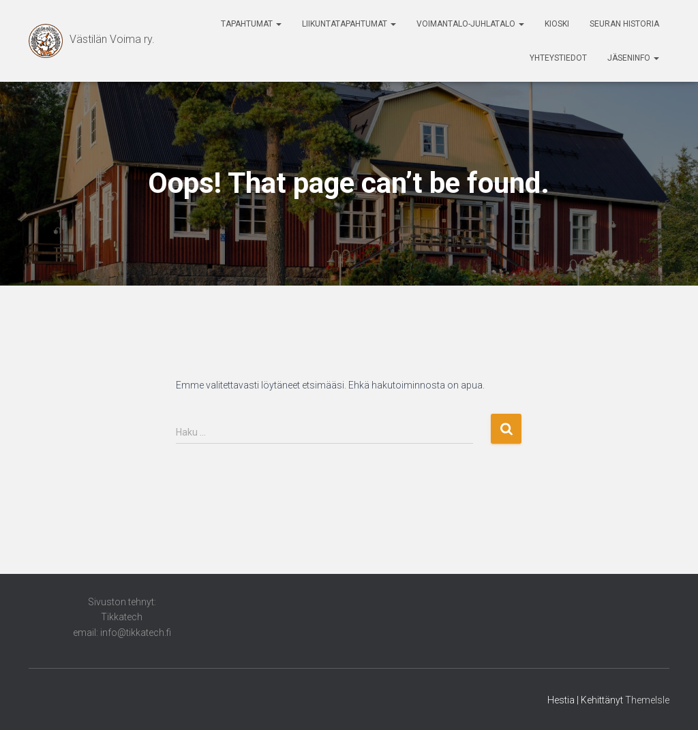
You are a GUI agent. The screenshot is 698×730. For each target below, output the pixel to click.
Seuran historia (624, 24)
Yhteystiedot (558, 58)
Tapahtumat (251, 24)
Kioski (557, 24)
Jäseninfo (633, 58)
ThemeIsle (647, 700)
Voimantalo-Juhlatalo (470, 24)
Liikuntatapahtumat (349, 24)
